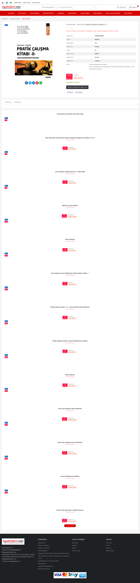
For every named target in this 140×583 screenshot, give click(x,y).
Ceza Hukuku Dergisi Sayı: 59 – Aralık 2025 (70, 172)
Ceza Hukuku (103, 64)
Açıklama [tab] (8, 102)
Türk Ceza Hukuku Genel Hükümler (70, 442)
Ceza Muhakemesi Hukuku (70, 476)
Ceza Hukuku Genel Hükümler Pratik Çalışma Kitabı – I (70, 273)
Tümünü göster (70, 525)
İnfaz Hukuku (70, 239)
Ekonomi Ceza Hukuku (70, 205)
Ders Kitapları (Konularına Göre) (117, 66)
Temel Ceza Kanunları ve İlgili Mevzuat (70, 510)
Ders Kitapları (103, 66)
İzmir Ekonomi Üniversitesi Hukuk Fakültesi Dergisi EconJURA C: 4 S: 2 (70, 138)
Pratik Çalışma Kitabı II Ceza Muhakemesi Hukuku (70, 341)
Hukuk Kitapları (94, 64)
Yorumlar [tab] (17, 102)
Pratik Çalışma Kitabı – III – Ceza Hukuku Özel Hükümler (70, 307)
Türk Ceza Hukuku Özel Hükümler (70, 408)
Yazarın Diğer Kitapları (70, 114)
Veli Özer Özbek (70, 139)
